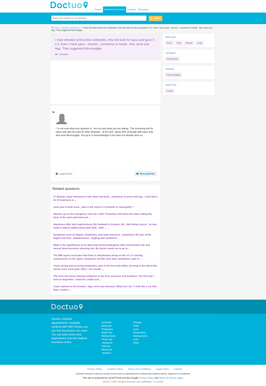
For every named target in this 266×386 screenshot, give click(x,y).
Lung (135, 329)
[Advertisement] (76, 82)
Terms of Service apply (171, 377)
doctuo (70, 5)
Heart (136, 342)
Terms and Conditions (139, 369)
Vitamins (106, 346)
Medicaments (140, 336)
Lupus (170, 90)
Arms (169, 43)
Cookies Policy (115, 369)
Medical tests (109, 336)
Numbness (172, 59)
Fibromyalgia (173, 74)
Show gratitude (147, 174)
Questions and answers (114, 9)
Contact (178, 369)
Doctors (98, 9)
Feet (179, 43)
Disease (170, 69)
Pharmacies (143, 9)
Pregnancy (107, 329)
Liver (135, 339)
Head (136, 325)
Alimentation (139, 332)
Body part (171, 37)
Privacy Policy (94, 369)
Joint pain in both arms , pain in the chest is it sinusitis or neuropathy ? (93, 207)
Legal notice (162, 369)
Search (157, 18)
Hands (189, 43)
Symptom (171, 53)
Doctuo (67, 306)
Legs (199, 43)
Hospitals (131, 9)
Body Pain (171, 84)
